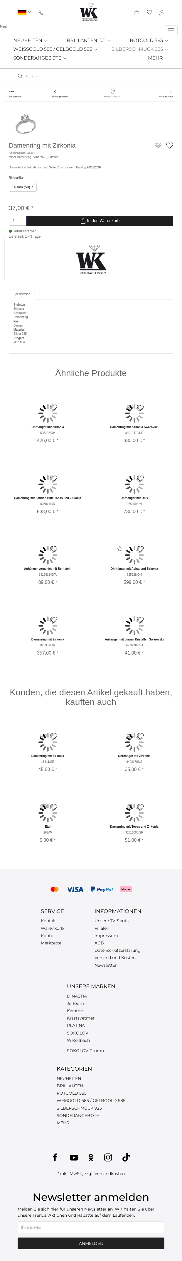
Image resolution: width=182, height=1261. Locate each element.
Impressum (106, 935)
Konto (47, 935)
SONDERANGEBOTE (40, 58)
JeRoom (75, 1003)
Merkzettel (52, 943)
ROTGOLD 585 (149, 40)
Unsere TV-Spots (112, 920)
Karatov (75, 1010)
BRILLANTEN (89, 40)
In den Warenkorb (100, 221)
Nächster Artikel (166, 97)
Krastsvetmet (81, 1018)
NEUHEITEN (30, 40)
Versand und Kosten (115, 957)
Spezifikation (22, 294)
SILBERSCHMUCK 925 (140, 49)
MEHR (158, 58)
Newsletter (106, 965)
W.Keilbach (78, 1040)
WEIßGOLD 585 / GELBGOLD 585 (91, 1100)
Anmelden (91, 1243)
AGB (99, 943)
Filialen (102, 928)
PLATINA (76, 1025)
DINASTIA (77, 996)
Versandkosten (110, 1173)
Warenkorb (52, 928)
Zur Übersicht (15, 97)
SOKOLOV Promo (85, 1050)
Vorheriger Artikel (60, 97)
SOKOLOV (77, 1033)
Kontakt (49, 920)
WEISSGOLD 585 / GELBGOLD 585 (55, 49)
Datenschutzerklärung (118, 950)
